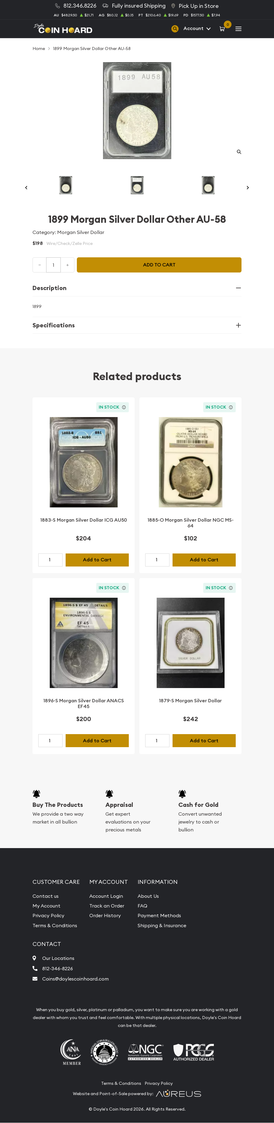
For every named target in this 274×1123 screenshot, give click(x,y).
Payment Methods (159, 915)
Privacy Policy (48, 915)
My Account (46, 906)
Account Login (106, 896)
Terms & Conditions (55, 925)
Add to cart (159, 265)
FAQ (142, 906)
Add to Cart (97, 559)
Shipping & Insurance (162, 925)
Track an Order (107, 906)
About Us (148, 896)
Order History (105, 915)
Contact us (46, 896)
